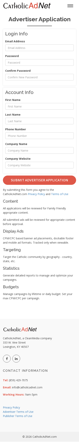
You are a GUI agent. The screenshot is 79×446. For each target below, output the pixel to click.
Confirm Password (18, 70)
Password (12, 56)
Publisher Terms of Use (17, 416)
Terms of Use (59, 194)
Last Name (13, 114)
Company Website (18, 158)
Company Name (16, 144)
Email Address (15, 41)
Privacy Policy (36, 194)
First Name (13, 100)
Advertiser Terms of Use (18, 412)
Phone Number (15, 129)
